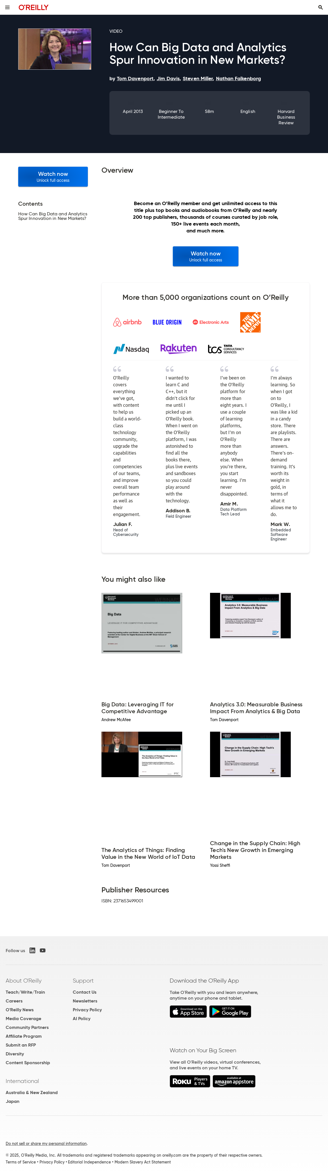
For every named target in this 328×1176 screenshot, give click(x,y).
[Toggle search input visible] (320, 7)
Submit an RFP (21, 1045)
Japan (12, 1101)
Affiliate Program (24, 1036)
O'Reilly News (20, 1010)
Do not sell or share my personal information (46, 1143)
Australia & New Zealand (32, 1092)
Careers (14, 1001)
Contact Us (84, 992)
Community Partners (27, 1027)
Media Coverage (23, 1019)
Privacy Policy (87, 1010)
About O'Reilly (23, 980)
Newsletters (85, 1001)
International (22, 1081)
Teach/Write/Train (25, 992)
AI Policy (81, 1019)
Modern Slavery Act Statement (143, 1162)
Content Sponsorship (28, 1063)
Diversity (15, 1054)
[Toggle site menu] (7, 7)
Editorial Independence (89, 1162)
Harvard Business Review (286, 117)
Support (83, 980)
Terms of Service (21, 1162)
